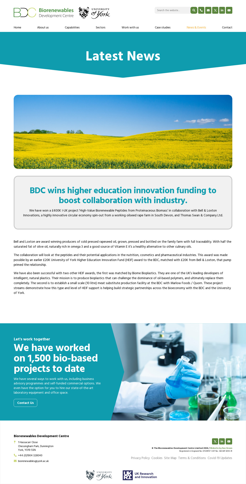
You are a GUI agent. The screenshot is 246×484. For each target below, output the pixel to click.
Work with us (130, 28)
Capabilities (72, 28)
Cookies (156, 458)
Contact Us (25, 403)
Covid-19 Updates (220, 458)
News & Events (196, 28)
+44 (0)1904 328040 (28, 456)
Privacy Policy (140, 458)
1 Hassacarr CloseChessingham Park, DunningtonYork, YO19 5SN (33, 446)
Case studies (162, 28)
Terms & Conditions (192, 458)
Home (17, 28)
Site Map (170, 458)
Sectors (100, 28)
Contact (227, 28)
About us (43, 28)
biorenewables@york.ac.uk (31, 461)
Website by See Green (221, 448)
